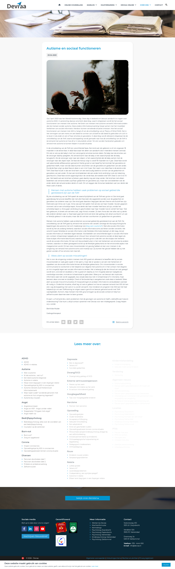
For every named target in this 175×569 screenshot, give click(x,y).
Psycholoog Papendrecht (102, 532)
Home (59, 5)
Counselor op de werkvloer (34, 429)
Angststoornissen (31, 408)
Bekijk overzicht (122, 322)
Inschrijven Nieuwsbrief (35, 536)
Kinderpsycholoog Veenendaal (104, 537)
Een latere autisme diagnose (35, 380)
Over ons (144, 5)
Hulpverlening (108, 5)
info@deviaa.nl (135, 546)
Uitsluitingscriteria (113, 558)
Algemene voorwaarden (95, 558)
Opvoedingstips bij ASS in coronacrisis (39, 387)
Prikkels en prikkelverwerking (35, 466)
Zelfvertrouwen (30, 469)
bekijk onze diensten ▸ (87, 498)
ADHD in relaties (30, 367)
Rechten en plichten (130, 558)
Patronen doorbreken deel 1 (34, 461)
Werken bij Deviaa (99, 523)
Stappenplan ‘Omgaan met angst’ (37, 413)
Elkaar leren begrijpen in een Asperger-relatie (41, 385)
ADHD (26, 364)
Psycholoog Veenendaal (101, 535)
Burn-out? (28, 437)
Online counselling (74, 5)
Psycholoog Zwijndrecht (101, 530)
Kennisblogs (97, 528)
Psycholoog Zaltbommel (101, 539)
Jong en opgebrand (31, 440)
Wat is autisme (30, 375)
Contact (159, 5)
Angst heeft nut (30, 416)
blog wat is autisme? (94, 226)
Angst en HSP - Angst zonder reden (38, 411)
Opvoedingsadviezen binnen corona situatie (41, 453)
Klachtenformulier (99, 525)
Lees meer (94, 566)
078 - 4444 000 (138, 543)
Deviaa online (127, 5)
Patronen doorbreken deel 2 (35, 464)
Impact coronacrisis (31, 448)
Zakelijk (91, 5)
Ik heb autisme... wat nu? (33, 377)
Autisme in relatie (31, 382)
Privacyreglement (146, 558)
